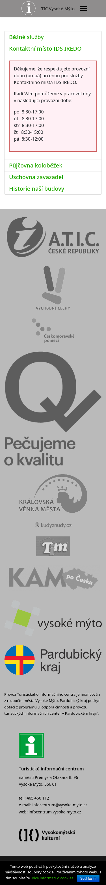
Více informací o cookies (52, 877)
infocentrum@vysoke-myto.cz (59, 804)
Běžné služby (26, 37)
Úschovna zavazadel (36, 177)
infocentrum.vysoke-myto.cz (55, 812)
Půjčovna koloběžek (35, 165)
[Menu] (83, 8)
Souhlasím (88, 878)
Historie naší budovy (36, 188)
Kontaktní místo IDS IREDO (45, 48)
